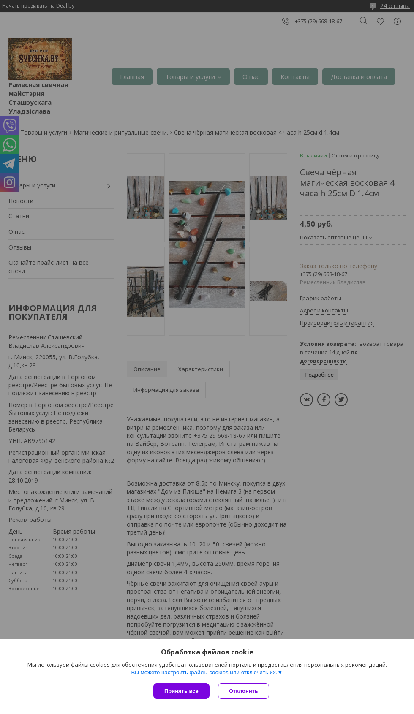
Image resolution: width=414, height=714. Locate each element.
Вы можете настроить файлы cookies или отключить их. (204, 672)
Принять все (181, 691)
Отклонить (243, 691)
